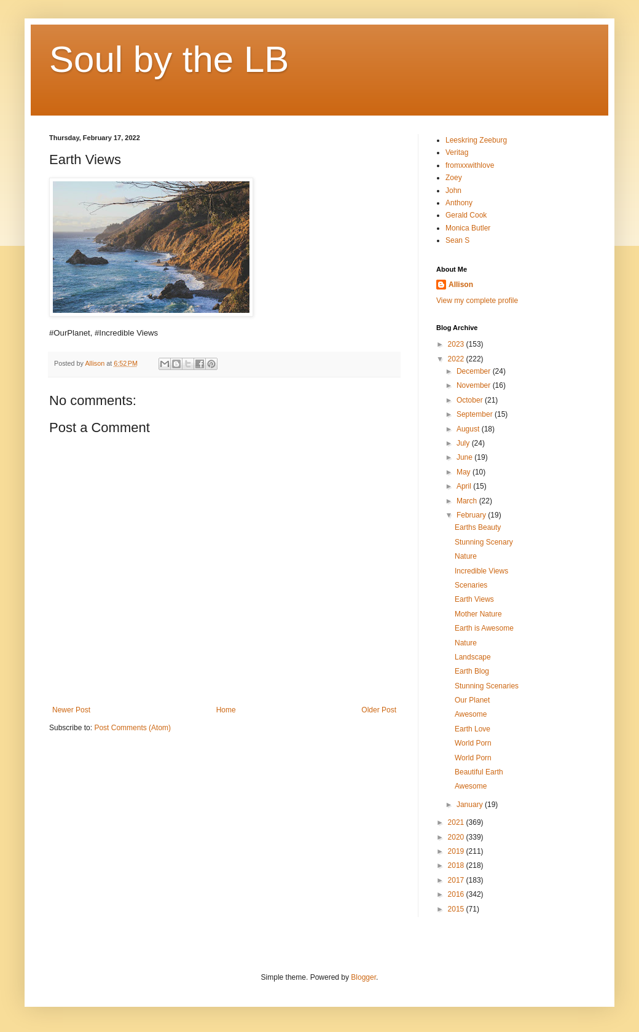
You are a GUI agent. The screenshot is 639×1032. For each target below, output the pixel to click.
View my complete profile (477, 300)
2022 (457, 359)
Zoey (453, 177)
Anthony (458, 203)
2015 (457, 909)
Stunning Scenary (484, 542)
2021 (457, 822)
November (475, 385)
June (465, 457)
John (453, 190)
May (464, 472)
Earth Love (472, 729)
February (472, 515)
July (464, 443)
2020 (457, 837)
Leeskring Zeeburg (476, 140)
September (476, 414)
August (469, 429)
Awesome (471, 714)
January (471, 804)
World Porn (473, 743)
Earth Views (474, 599)
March (468, 501)
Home (226, 710)
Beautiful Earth (479, 772)
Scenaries (471, 585)
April (465, 486)
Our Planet (472, 700)
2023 (457, 344)
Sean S (457, 240)
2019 (457, 851)
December (475, 371)
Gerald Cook (466, 215)
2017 (457, 880)
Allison (461, 284)
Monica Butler (467, 228)
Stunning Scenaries (487, 686)
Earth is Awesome (484, 628)
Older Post (378, 710)
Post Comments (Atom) (132, 727)
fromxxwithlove (469, 165)
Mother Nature (478, 614)
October (471, 400)
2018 (457, 865)
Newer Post (71, 710)
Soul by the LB (169, 59)
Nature (466, 556)
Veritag (456, 152)
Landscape (473, 657)
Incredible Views (481, 571)
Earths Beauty (478, 527)
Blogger (363, 977)
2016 (457, 894)
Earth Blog (472, 671)
